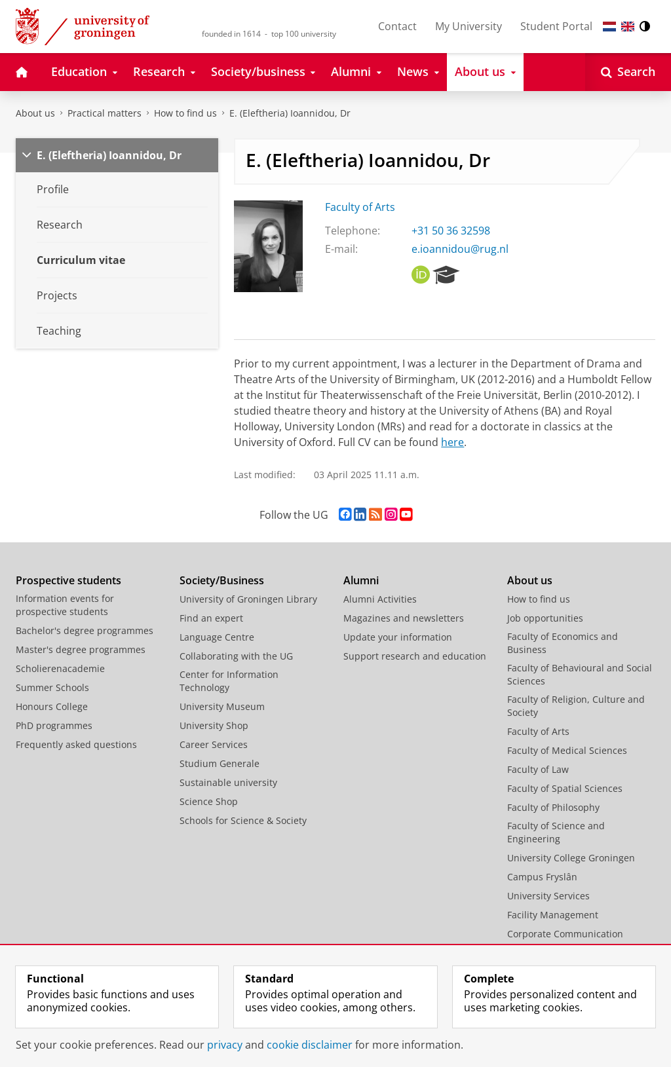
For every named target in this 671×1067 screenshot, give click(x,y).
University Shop (214, 725)
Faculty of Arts (360, 207)
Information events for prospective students (65, 605)
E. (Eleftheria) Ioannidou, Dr (290, 113)
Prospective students (68, 580)
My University (468, 26)
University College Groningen (571, 858)
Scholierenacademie (60, 668)
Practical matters (104, 113)
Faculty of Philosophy (553, 807)
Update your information (397, 637)
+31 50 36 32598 (451, 230)
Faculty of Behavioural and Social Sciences (579, 674)
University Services (548, 895)
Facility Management (552, 914)
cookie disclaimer (310, 1045)
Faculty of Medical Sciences (567, 750)
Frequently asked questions (76, 744)
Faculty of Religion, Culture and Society (576, 706)
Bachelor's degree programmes (84, 630)
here (452, 442)
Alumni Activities (380, 599)
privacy (224, 1045)
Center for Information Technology (229, 681)
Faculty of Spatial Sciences (565, 788)
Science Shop (209, 801)
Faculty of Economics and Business (562, 643)
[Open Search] (628, 72)
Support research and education (414, 656)
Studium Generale (219, 763)
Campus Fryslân (542, 876)
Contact (397, 26)
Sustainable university (228, 782)
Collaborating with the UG (236, 656)
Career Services (214, 744)
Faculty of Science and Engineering (556, 832)
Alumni (361, 580)
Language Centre (217, 637)
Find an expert (211, 618)
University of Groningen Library (248, 599)
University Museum (222, 706)
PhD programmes (54, 725)
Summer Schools (52, 687)
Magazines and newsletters (403, 618)
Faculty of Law (538, 769)
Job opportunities (545, 618)
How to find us (185, 113)
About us (35, 113)
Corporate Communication (565, 933)
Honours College (52, 706)
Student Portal (556, 26)
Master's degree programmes (80, 649)
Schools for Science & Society (243, 820)
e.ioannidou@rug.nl (460, 249)
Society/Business (222, 580)
